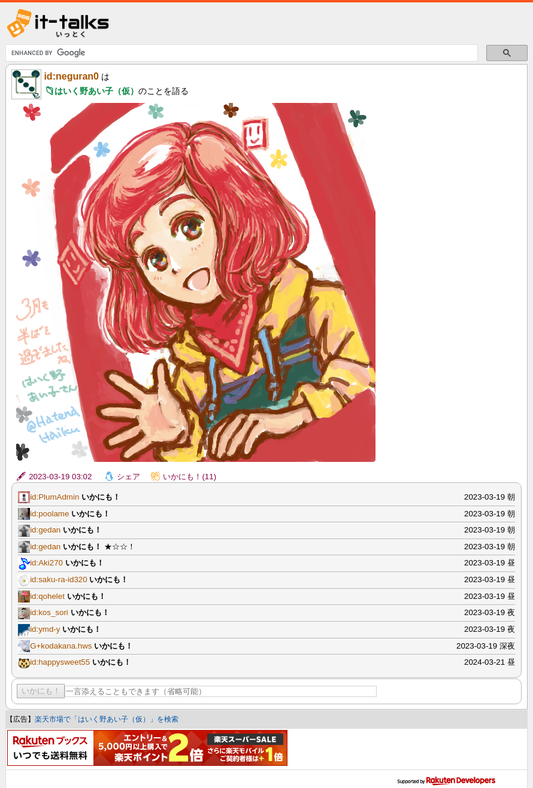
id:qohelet (47, 596)
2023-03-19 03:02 (60, 476)
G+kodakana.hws (61, 645)
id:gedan (45, 529)
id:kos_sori (49, 612)
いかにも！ (41, 690)
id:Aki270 (46, 562)
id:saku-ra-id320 (58, 579)
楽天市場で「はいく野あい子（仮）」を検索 (106, 719)
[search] (240, 53)
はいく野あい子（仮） (96, 91)
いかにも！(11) (189, 476)
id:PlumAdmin (54, 496)
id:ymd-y (45, 629)
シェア (128, 476)
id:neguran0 (71, 76)
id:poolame (49, 513)
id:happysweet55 (60, 662)
